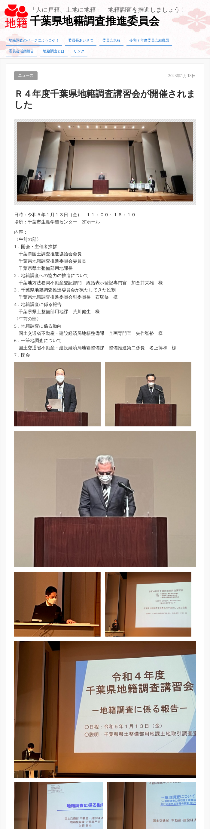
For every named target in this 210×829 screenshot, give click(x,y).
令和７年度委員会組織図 (149, 40)
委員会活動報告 (21, 51)
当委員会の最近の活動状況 (33, 717)
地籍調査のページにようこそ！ (34, 40)
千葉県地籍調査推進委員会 (95, 21)
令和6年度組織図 (174, 538)
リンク (79, 51)
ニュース (26, 75)
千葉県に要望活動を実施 (31, 729)
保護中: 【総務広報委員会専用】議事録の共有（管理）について (70, 705)
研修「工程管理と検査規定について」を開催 (51, 693)
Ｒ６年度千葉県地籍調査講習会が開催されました (55, 645)
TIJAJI (111, 823)
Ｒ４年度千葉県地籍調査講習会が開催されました (55, 681)
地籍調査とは (54, 51)
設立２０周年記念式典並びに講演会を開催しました (58, 633)
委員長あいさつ (80, 40)
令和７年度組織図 (24, 621)
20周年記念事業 (22, 657)
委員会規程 (111, 40)
